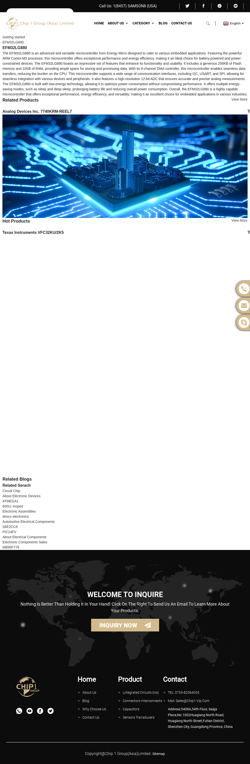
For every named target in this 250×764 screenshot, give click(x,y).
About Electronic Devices (21, 496)
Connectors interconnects (142, 701)
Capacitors (131, 709)
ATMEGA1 (10, 501)
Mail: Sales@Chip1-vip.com (188, 701)
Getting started (13, 37)
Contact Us (181, 23)
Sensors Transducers (138, 717)
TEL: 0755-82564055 (183, 692)
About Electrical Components (24, 537)
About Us (118, 23)
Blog (163, 23)
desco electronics (15, 516)
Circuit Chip (11, 491)
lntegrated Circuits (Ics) (141, 692)
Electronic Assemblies (19, 511)
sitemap (159, 754)
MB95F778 (10, 547)
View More (239, 99)
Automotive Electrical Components (28, 522)
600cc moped (12, 506)
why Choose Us (94, 709)
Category (144, 23)
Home (99, 23)
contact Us (90, 717)
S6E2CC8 (10, 527)
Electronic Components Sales (24, 542)
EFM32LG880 (13, 42)
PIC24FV (9, 532)
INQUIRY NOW (118, 625)
